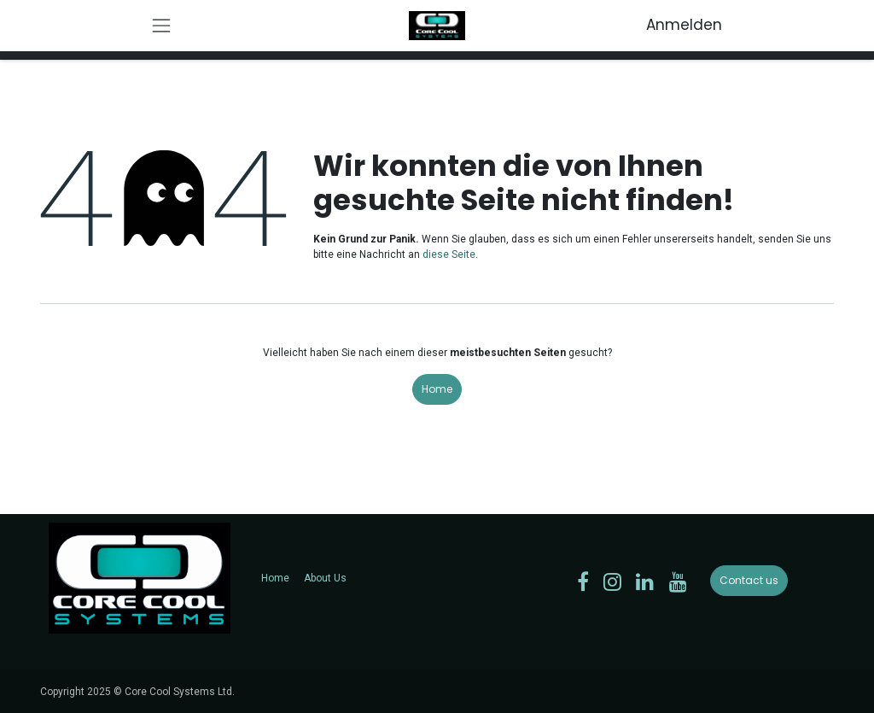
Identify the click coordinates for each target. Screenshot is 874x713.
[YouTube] (678, 581)
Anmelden (684, 25)
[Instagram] (612, 581)
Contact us (749, 580)
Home (437, 389)
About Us (325, 578)
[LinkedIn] (644, 581)
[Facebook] (583, 581)
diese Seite (448, 254)
